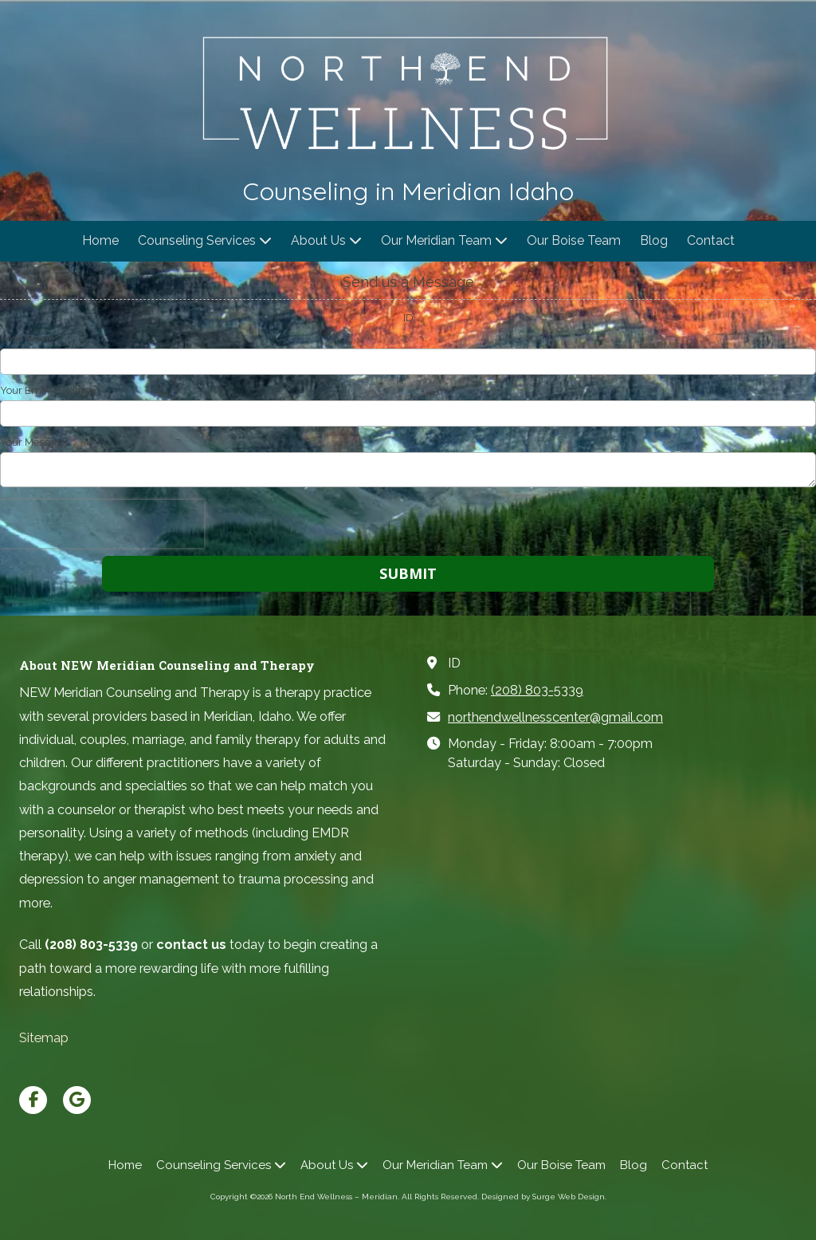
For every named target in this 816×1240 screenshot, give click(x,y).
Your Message (33, 442)
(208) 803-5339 (537, 690)
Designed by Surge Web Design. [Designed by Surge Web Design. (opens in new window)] (543, 1196)
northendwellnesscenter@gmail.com (555, 717)
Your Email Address (47, 390)
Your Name (27, 338)
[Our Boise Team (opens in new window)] (573, 241)
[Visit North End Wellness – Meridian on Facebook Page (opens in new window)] (33, 1100)
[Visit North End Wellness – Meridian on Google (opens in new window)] (77, 1100)
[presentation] (102, 524)
